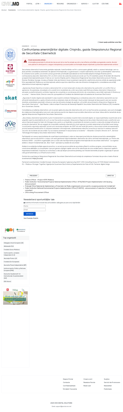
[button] (38, 4)
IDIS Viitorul (7, 281)
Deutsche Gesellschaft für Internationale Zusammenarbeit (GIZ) (13, 276)
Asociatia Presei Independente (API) (15, 265)
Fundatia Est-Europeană (11, 262)
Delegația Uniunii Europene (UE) (13, 243)
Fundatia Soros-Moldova (12, 249)
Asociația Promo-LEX (10, 258)
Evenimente (25, 46)
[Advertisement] (46, 28)
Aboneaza (29, 214)
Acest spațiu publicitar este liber (109, 42)
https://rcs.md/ (37, 158)
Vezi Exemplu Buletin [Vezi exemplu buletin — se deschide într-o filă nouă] (31, 218)
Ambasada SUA (9, 246)
